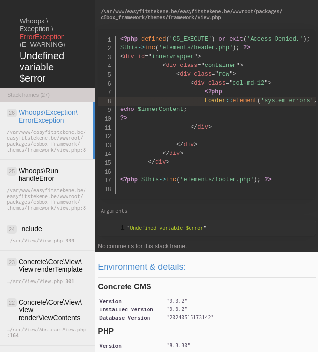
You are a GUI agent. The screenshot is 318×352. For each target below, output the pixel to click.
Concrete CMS (124, 287)
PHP (106, 331)
